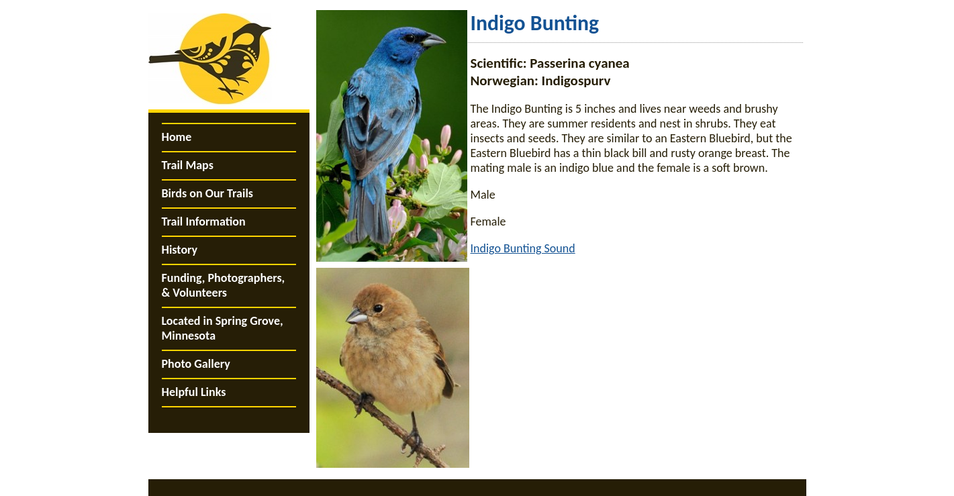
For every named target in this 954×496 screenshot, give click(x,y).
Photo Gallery (196, 363)
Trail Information (204, 221)
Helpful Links (194, 392)
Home (177, 137)
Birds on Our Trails (208, 193)
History (180, 249)
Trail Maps (187, 165)
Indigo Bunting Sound (523, 248)
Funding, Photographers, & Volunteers (223, 285)
